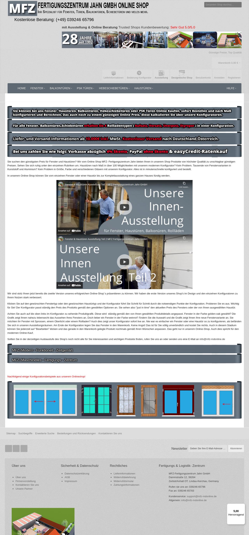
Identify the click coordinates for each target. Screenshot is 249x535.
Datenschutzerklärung (66, 477)
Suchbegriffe (25, 433)
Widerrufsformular (102, 480)
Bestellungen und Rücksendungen (76, 433)
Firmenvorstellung (26, 480)
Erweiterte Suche (44, 433)
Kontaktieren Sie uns (110, 433)
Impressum (60, 485)
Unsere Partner (24, 488)
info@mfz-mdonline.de (161, 511)
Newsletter (179, 448)
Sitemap (11, 433)
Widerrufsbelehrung (103, 477)
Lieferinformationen (103, 473)
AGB (56, 481)
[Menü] (242, 506)
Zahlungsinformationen (105, 484)
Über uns (21, 477)
